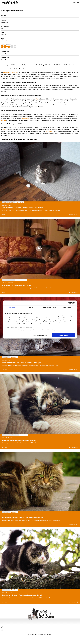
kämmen (3, 120)
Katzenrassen (5, 8)
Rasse (4, 129)
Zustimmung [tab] (12, 307)
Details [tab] (31, 307)
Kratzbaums (25, 118)
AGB (2, 630)
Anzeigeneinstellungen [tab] (49, 307)
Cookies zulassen (64, 335)
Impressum (4, 626)
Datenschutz (4, 628)
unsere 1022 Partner (16, 316)
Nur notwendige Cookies (40, 335)
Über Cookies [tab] (67, 307)
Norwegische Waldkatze (10, 72)
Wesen (37, 99)
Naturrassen (49, 131)
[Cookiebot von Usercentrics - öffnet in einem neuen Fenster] (68, 303)
